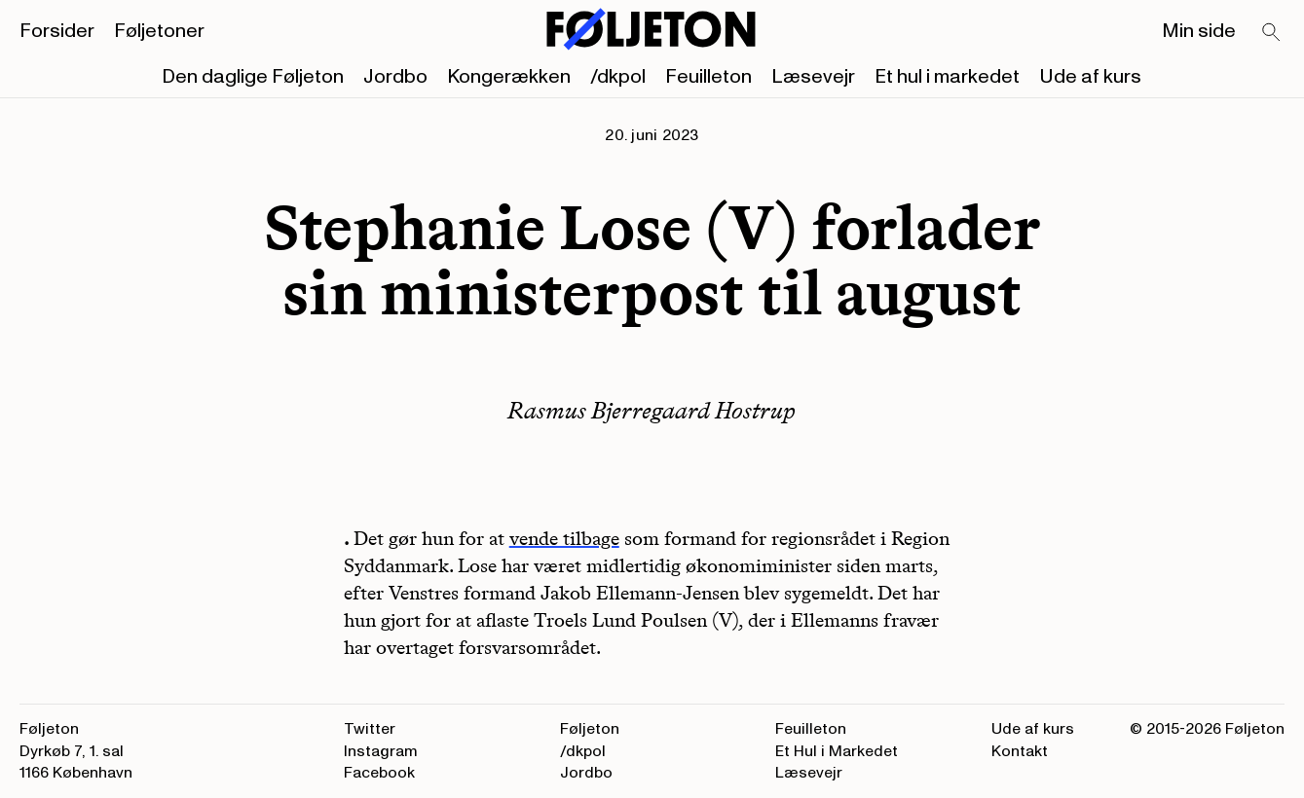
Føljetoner (159, 31)
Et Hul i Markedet (836, 751)
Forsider (56, 31)
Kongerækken (509, 77)
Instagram (381, 751)
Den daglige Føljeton (253, 77)
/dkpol (618, 77)
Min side (1199, 31)
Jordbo (395, 77)
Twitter (369, 729)
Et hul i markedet (947, 77)
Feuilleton (708, 77)
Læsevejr (813, 77)
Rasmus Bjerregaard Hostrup (651, 410)
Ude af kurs (1090, 77)
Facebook (379, 772)
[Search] (1272, 33)
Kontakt (1019, 751)
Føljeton (589, 729)
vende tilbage (564, 538)
